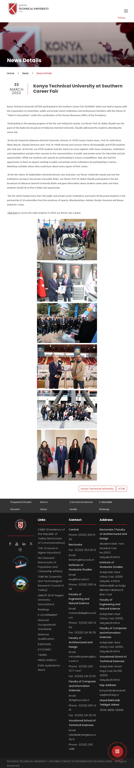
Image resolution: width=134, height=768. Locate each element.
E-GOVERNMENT (48, 615)
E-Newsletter (105, 502)
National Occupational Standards (46, 624)
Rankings (104, 509)
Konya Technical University (97, 488)
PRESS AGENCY (47, 660)
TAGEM (42, 655)
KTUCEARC (44, 649)
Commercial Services (81, 502)
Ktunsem (15, 509)
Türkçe (121, 17)
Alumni (44, 502)
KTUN (122, 488)
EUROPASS (44, 644)
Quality (73, 509)
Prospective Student (20, 502)
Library (43, 509)
